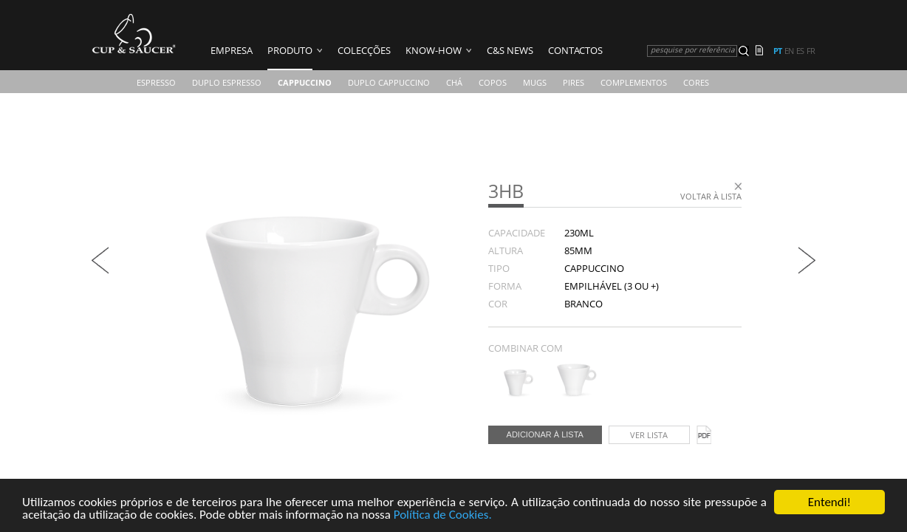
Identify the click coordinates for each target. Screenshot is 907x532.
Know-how (433, 50)
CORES (696, 82)
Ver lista (649, 434)
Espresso (156, 82)
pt (777, 51)
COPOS (493, 82)
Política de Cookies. (443, 515)
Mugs (535, 82)
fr (811, 51)
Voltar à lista (711, 196)
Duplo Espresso (226, 82)
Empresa (232, 50)
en (788, 51)
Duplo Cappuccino (389, 82)
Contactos (575, 50)
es (800, 51)
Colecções (364, 50)
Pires (573, 82)
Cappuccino (305, 82)
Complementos (633, 82)
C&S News (510, 50)
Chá (454, 82)
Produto (289, 50)
